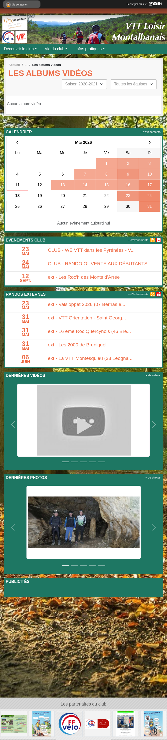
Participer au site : (144, 4)
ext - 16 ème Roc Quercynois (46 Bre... (89, 331)
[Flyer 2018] (14, 723)
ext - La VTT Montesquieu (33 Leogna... (90, 358)
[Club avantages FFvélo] (98, 723)
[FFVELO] (70, 723)
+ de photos (153, 477)
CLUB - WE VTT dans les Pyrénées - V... (91, 250)
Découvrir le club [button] (19, 49)
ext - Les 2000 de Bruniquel (77, 344)
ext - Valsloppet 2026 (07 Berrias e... (86, 304)
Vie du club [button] (54, 49)
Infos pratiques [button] (88, 49)
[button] (13, 424)
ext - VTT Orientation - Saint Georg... (87, 317)
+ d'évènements (150, 131)
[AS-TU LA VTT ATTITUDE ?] (42, 723)
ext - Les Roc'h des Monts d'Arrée (84, 277)
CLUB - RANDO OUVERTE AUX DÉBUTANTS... (100, 263)
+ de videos (153, 375)
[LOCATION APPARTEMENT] (125, 723)
